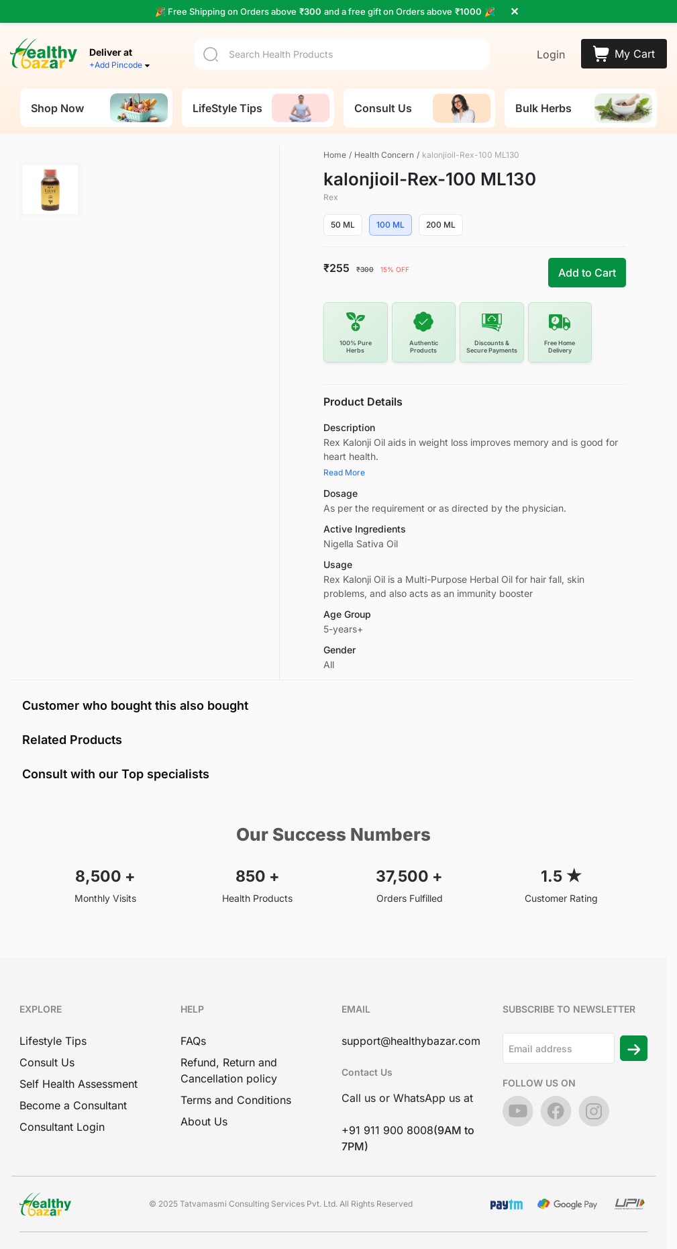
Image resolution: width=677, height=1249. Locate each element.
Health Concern (384, 155)
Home (334, 155)
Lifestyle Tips (53, 1041)
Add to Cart (587, 272)
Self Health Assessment (78, 1084)
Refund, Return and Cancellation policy (228, 1070)
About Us (203, 1121)
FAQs (193, 1041)
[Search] (342, 54)
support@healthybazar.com (411, 1041)
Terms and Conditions (235, 1100)
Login (551, 54)
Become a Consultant (73, 1105)
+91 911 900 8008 (387, 1130)
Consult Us (46, 1062)
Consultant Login (62, 1127)
